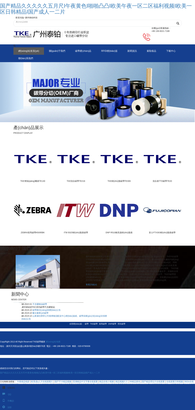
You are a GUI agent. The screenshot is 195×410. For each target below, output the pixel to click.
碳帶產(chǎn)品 (83, 51)
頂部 (6, 407)
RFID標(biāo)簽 (110, 51)
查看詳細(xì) (91, 285)
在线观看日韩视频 (174, 382)
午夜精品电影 (23, 382)
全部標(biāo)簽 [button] (75, 324)
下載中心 (171, 51)
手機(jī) (7, 401)
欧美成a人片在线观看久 (42, 382)
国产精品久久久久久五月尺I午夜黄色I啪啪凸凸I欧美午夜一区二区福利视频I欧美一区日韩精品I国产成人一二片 (96, 9)
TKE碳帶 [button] (94, 324)
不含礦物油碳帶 (110, 304)
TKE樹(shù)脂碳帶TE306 (119, 181)
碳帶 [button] (87, 324)
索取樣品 (152, 51)
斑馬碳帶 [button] (103, 324)
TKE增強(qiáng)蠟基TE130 (32, 181)
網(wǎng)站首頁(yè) (28, 51)
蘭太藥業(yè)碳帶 (111, 313)
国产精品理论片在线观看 (153, 382)
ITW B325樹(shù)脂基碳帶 (76, 233)
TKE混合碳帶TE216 (76, 181)
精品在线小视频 (106, 382)
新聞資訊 (132, 51)
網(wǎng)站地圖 (53, 342)
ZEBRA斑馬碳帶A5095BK (33, 233)
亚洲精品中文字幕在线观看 (85, 382)
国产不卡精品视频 (63, 382)
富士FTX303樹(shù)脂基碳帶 (162, 233)
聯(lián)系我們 (25, 58)
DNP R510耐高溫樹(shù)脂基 (119, 233)
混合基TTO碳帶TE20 (162, 181)
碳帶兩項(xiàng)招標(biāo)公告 (117, 310)
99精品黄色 (135, 382)
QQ (5, 394)
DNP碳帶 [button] (112, 324)
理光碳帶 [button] (121, 324)
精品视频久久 (122, 382)
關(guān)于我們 (57, 51)
